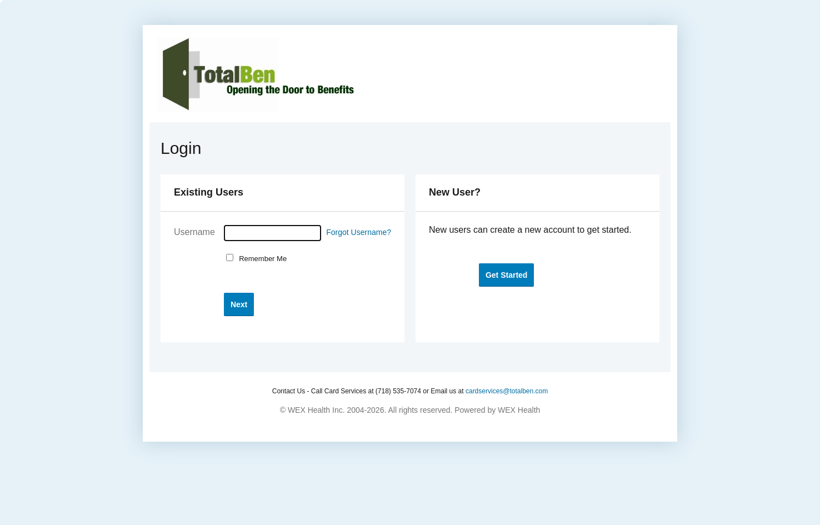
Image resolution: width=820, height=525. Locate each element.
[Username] (272, 233)
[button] (239, 304)
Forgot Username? (358, 232)
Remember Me (261, 258)
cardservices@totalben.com (507, 391)
